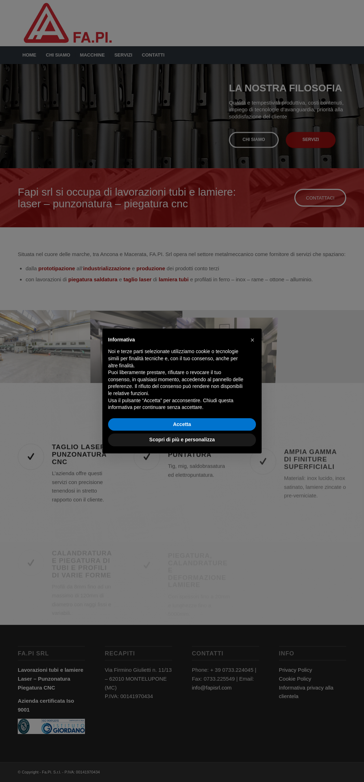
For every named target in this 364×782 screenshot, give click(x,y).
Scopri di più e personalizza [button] (182, 439)
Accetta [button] (182, 424)
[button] (252, 340)
